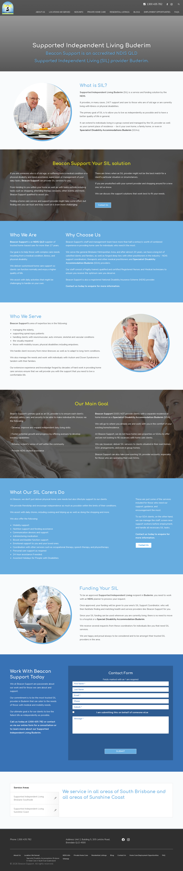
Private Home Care (81, 855)
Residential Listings (99, 855)
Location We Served (31, 855)
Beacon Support (30, 180)
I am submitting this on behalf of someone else (122, 712)
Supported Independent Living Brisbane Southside (35, 798)
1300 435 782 (154, 4)
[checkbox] (73, 712)
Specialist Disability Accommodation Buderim (138, 417)
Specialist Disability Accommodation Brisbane (42, 858)
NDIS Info (66, 855)
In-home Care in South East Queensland (41, 861)
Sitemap (66, 859)
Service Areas (21, 787)
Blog (112, 855)
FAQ (163, 855)
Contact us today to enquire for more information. (93, 286)
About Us (17, 855)
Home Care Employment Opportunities (144, 855)
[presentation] (89, 740)
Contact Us (122, 855)
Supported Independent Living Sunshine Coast (35, 810)
